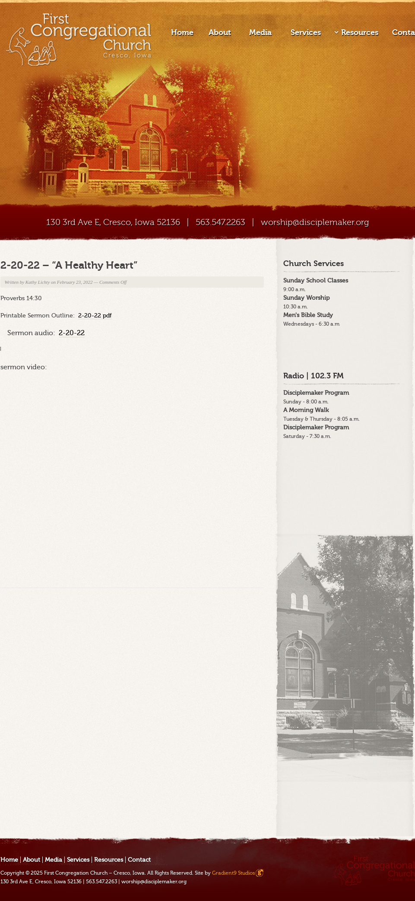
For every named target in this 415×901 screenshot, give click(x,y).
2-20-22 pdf (95, 315)
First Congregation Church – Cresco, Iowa (94, 873)
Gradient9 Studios (233, 873)
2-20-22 (72, 333)
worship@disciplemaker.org (315, 222)
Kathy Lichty (37, 282)
